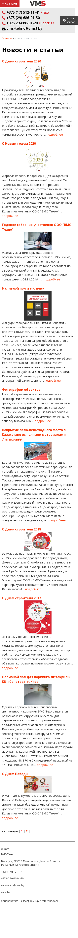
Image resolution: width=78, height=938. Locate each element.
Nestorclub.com (49, 901)
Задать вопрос (70, 20)
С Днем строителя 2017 (21, 598)
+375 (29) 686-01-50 (21, 17)
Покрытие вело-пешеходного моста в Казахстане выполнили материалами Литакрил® (34, 435)
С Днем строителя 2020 (21, 61)
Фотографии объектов (21, 389)
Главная (7, 38)
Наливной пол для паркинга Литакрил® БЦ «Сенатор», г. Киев (36, 679)
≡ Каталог (10, 3)
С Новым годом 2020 (19, 143)
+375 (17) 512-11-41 (25, 12)
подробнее (55, 134)
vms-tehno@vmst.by (22, 28)
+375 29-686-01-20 (28, 23)
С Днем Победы (15, 774)
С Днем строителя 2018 (21, 529)
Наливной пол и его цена (23, 288)
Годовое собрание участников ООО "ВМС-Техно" (37, 227)
